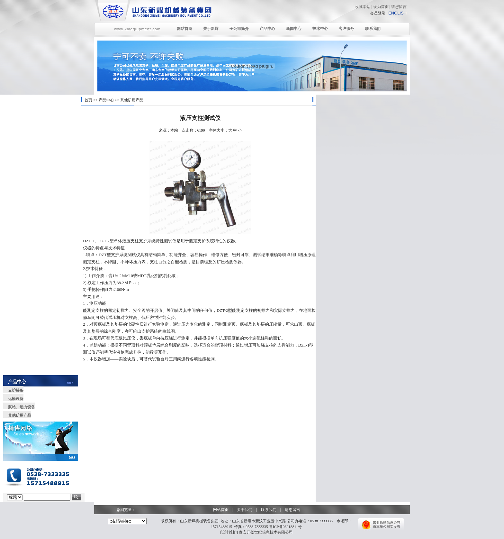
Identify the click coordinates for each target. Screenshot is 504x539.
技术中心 (320, 28)
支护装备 (15, 390)
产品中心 (267, 28)
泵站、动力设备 (21, 407)
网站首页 (184, 28)
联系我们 (373, 28)
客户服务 (346, 28)
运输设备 (15, 398)
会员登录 (377, 13)
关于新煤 (211, 28)
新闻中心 (294, 28)
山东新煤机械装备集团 (199, 521)
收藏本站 (362, 7)
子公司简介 (239, 28)
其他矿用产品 (131, 100)
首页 (88, 100)
